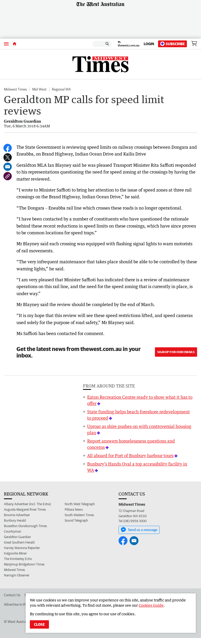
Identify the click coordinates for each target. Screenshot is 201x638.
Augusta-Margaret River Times (25, 509)
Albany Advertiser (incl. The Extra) (27, 504)
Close (39, 624)
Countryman (12, 531)
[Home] (14, 44)
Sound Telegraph (76, 520)
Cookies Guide (151, 605)
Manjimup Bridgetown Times (24, 564)
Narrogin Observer (16, 575)
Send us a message (139, 529)
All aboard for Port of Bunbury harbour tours (130, 455)
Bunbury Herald (15, 520)
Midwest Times (15, 89)
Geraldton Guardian (17, 537)
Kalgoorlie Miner (15, 553)
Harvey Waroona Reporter (22, 548)
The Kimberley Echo (18, 559)
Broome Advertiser (17, 515)
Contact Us (12, 595)
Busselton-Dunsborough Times (25, 526)
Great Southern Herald (19, 542)
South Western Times (79, 515)
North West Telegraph (80, 504)
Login (149, 44)
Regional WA (61, 89)
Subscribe (172, 43)
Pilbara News (74, 509)
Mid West (39, 89)
